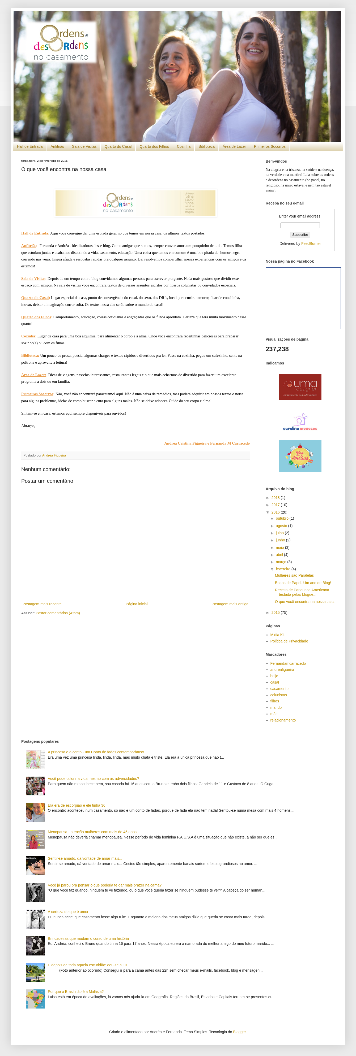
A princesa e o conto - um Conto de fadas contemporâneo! (96, 752)
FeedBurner (311, 243)
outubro (282, 518)
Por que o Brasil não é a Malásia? (76, 991)
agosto (282, 526)
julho (280, 533)
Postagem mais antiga (229, 604)
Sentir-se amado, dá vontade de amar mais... (85, 858)
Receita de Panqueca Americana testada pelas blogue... (302, 592)
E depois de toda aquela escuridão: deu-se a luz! (88, 965)
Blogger (239, 1032)
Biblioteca (206, 146)
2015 (276, 612)
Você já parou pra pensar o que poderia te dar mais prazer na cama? (105, 885)
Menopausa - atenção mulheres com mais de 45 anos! (93, 832)
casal (274, 682)
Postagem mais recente (42, 604)
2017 (276, 505)
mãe (274, 714)
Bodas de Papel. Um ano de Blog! (303, 583)
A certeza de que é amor (68, 912)
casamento (279, 688)
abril (280, 555)
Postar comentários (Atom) (58, 613)
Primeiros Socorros (270, 146)
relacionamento (283, 720)
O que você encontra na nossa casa (304, 601)
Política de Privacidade (289, 641)
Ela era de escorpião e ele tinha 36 (76, 805)
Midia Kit (277, 635)
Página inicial (137, 604)
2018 (276, 498)
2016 (276, 512)
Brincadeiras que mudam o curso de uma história (88, 938)
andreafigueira (282, 669)
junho (281, 540)
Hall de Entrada (30, 146)
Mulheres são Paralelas (294, 575)
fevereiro (283, 569)
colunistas (278, 695)
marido (276, 707)
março (281, 562)
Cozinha (183, 146)
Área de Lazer (234, 146)
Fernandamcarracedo (288, 663)
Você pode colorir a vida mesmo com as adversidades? (93, 778)
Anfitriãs (57, 146)
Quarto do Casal (118, 146)
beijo (274, 676)
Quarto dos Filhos (154, 146)
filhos (274, 701)
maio (280, 547)
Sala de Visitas (84, 146)
